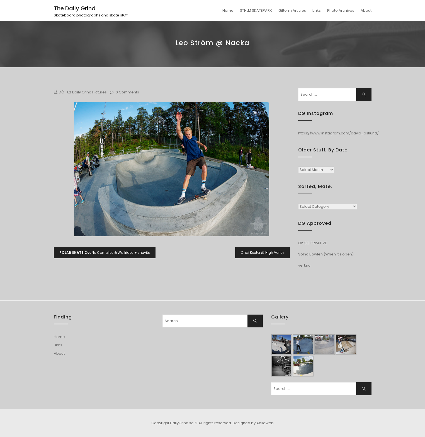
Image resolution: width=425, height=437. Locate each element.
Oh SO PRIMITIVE (312, 243)
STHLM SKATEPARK (256, 10)
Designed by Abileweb (253, 423)
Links (316, 10)
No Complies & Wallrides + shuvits (104, 252)
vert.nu (304, 265)
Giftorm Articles (292, 10)
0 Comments (127, 92)
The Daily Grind (75, 8)
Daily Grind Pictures (89, 92)
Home (228, 10)
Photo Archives (340, 10)
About (366, 10)
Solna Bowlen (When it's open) (326, 254)
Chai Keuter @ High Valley (262, 252)
